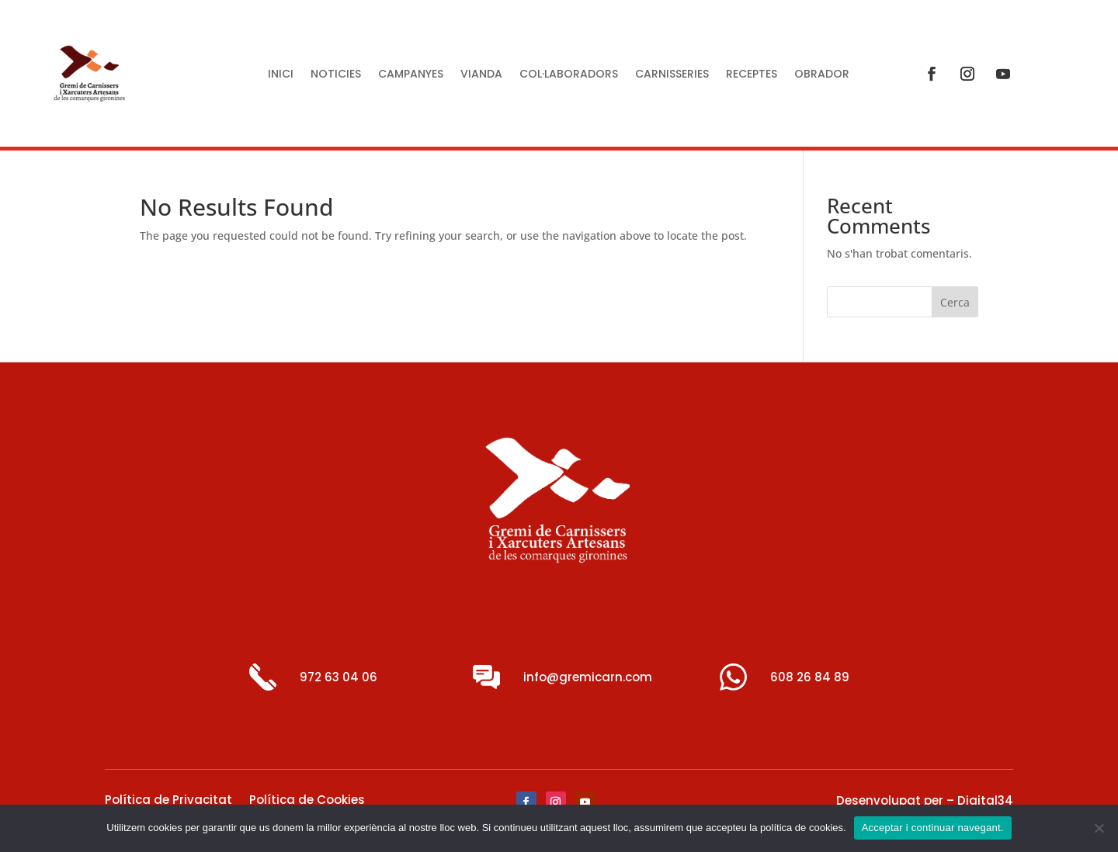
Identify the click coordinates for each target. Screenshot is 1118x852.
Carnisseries (672, 74)
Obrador (821, 74)
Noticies (336, 74)
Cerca (955, 302)
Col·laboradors (568, 74)
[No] (1098, 828)
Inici (280, 74)
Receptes (751, 74)
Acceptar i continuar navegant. (933, 827)
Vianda (481, 74)
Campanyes (410, 74)
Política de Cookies (307, 801)
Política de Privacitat (168, 801)
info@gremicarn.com (587, 677)
